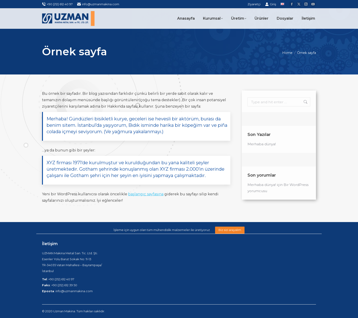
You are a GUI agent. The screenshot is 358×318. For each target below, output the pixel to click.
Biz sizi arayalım (229, 230)
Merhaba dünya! (261, 144)
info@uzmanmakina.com (98, 4)
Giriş (270, 4)
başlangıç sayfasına (145, 194)
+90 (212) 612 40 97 (57, 4)
